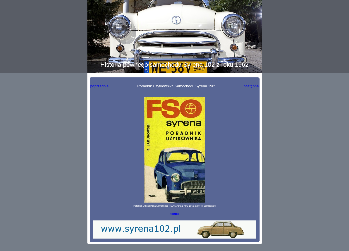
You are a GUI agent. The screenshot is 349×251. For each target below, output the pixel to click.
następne (251, 86)
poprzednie (99, 86)
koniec (174, 213)
